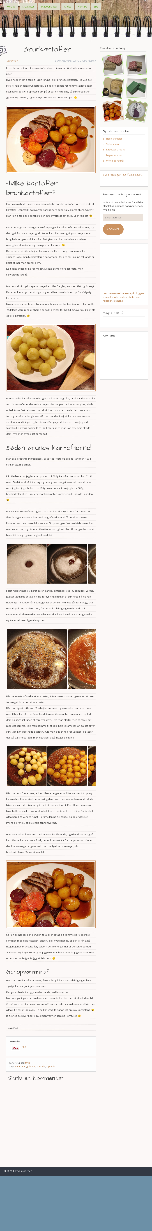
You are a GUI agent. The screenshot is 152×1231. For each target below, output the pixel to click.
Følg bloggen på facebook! (122, 175)
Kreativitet (28, 6)
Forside (11, 6)
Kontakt (82, 6)
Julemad (31, 1066)
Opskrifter (12, 60)
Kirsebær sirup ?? (115, 149)
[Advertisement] (124, 359)
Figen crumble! (114, 138)
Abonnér (113, 229)
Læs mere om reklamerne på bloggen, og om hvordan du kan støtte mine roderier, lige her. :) (123, 297)
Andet (67, 6)
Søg (96, 6)
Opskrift (51, 1066)
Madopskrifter (49, 6)
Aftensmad (20, 1066)
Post (24, 1046)
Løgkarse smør (114, 155)
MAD (27, 1062)
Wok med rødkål (115, 160)
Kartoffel (41, 1066)
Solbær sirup (113, 144)
